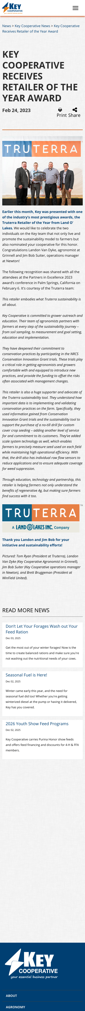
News (6, 26)
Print (62, 112)
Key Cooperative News (32, 26)
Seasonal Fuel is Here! (26, 675)
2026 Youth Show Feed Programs (37, 724)
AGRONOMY (15, 1007)
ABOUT (11, 996)
